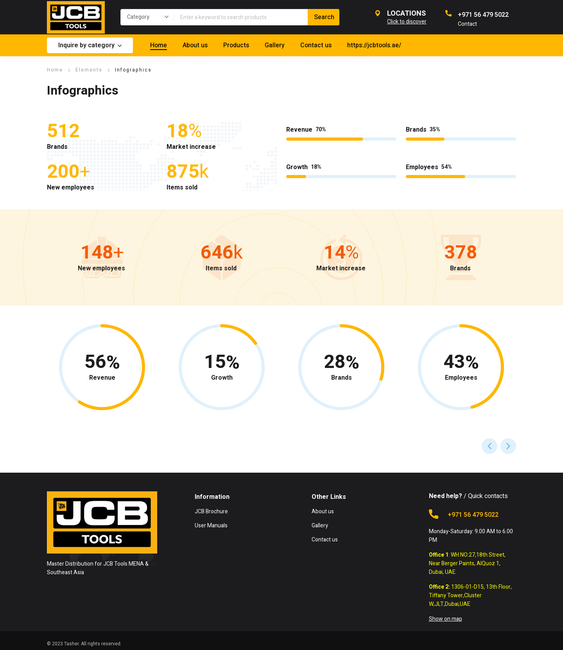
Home (55, 69)
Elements (88, 69)
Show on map (445, 619)
